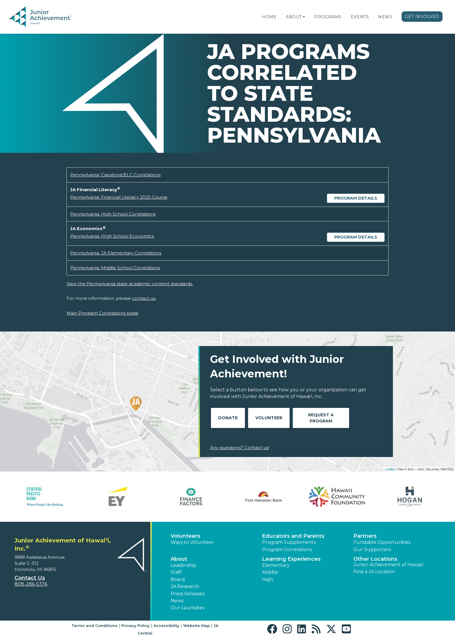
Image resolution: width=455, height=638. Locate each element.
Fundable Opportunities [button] (381, 542)
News (385, 16)
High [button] (267, 579)
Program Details (355, 198)
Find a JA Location (374, 571)
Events (360, 16)
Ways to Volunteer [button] (192, 542)
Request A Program (321, 418)
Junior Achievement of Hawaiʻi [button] (388, 564)
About (294, 16)
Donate (228, 417)
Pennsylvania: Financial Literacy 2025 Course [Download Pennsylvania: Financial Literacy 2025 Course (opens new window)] (118, 197)
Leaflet (390, 469)
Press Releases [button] (188, 593)
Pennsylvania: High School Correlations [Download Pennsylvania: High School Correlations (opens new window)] (113, 214)
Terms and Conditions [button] (94, 625)
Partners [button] (365, 536)
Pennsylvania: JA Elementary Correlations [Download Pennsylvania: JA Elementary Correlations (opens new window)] (115, 253)
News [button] (177, 600)
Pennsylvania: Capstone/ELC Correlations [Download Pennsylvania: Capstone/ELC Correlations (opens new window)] (115, 175)
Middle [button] (270, 572)
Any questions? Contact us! (239, 447)
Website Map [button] (196, 625)
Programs (327, 16)
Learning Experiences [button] (291, 559)
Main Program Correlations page (102, 313)
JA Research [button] (185, 586)
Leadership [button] (183, 565)
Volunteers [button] (185, 536)
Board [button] (178, 579)
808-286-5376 (31, 584)
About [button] (179, 559)
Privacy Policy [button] (135, 625)
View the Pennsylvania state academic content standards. (129, 283)
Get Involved (422, 16)
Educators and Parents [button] (293, 536)
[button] (304, 16)
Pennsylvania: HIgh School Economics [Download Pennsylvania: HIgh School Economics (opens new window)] (112, 236)
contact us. (144, 298)
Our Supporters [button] (372, 549)
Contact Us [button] (30, 577)
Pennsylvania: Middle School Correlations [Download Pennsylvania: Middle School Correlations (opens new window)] (115, 267)
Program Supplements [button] (289, 542)
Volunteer (268, 417)
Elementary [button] (276, 565)
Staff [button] (176, 572)
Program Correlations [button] (287, 549)
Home (269, 16)
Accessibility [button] (166, 625)
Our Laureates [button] (188, 607)
